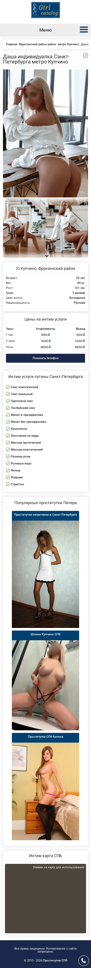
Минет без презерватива (28, 422)
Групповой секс (22, 401)
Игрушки (17, 477)
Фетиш (15, 470)
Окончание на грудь (25, 435)
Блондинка (77, 297)
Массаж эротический (26, 442)
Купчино (28, 268)
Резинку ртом (20, 456)
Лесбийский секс (23, 408)
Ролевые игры (21, 463)
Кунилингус (19, 429)
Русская (79, 302)
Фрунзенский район (56, 268)
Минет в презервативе (27, 415)
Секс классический (24, 387)
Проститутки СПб (55, 960)
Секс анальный (22, 394)
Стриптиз (17, 484)
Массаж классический (27, 449)
